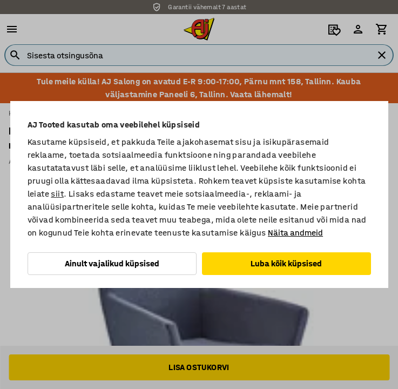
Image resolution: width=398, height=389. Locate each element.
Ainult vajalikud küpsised (112, 263)
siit (57, 194)
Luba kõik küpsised (286, 263)
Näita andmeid (295, 232)
